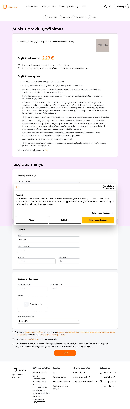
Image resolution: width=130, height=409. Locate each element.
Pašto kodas (63, 257)
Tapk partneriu (49, 6)
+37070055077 (39, 402)
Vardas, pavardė (24, 181)
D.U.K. (84, 6)
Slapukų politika (46, 204)
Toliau (65, 353)
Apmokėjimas (81, 17)
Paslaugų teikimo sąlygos (60, 387)
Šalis (20, 235)
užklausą (36, 396)
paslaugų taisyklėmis (34, 332)
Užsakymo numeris (25, 285)
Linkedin (107, 386)
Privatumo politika (61, 381)
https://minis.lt (31, 339)
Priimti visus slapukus (101, 213)
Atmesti (32, 220)
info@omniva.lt (39, 372)
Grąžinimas (53, 17)
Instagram (108, 381)
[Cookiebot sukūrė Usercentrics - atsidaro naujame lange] (104, 187)
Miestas (21, 257)
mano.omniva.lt (82, 377)
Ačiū (94, 17)
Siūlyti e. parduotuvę (69, 6)
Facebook (108, 372)
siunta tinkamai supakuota (53, 335)
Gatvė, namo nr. (24, 246)
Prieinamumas (59, 377)
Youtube (107, 377)
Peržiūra (66, 17)
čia (46, 150)
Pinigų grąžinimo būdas (26, 317)
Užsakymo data (56, 285)
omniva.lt (79, 372)
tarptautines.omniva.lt (85, 381)
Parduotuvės (32, 6)
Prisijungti (121, 6)
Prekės (20, 296)
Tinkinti (65, 220)
